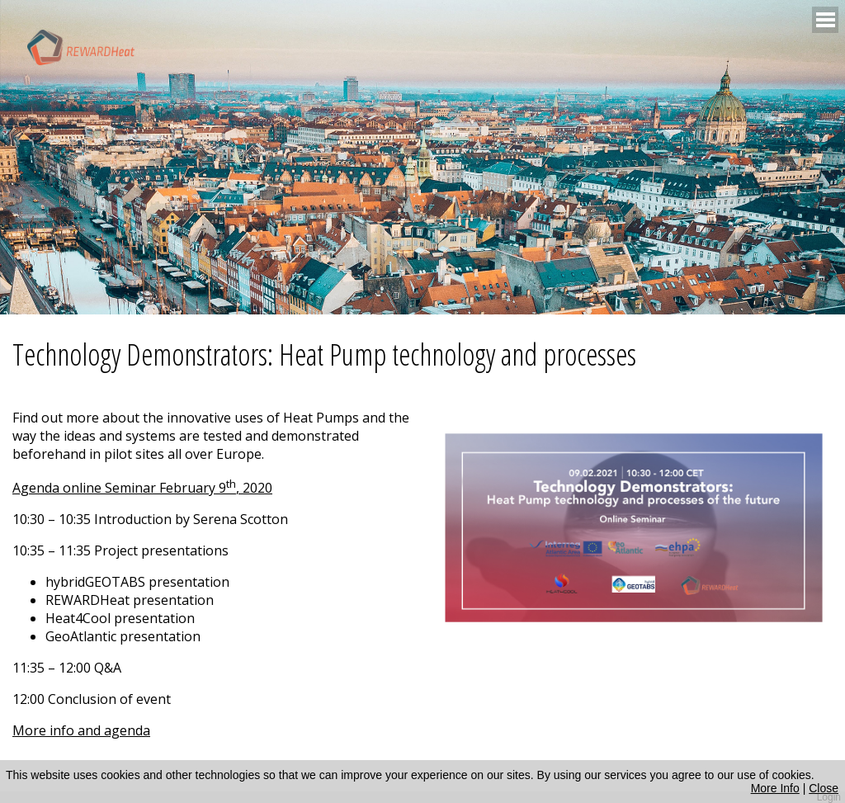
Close (823, 788)
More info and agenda (81, 730)
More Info (775, 788)
